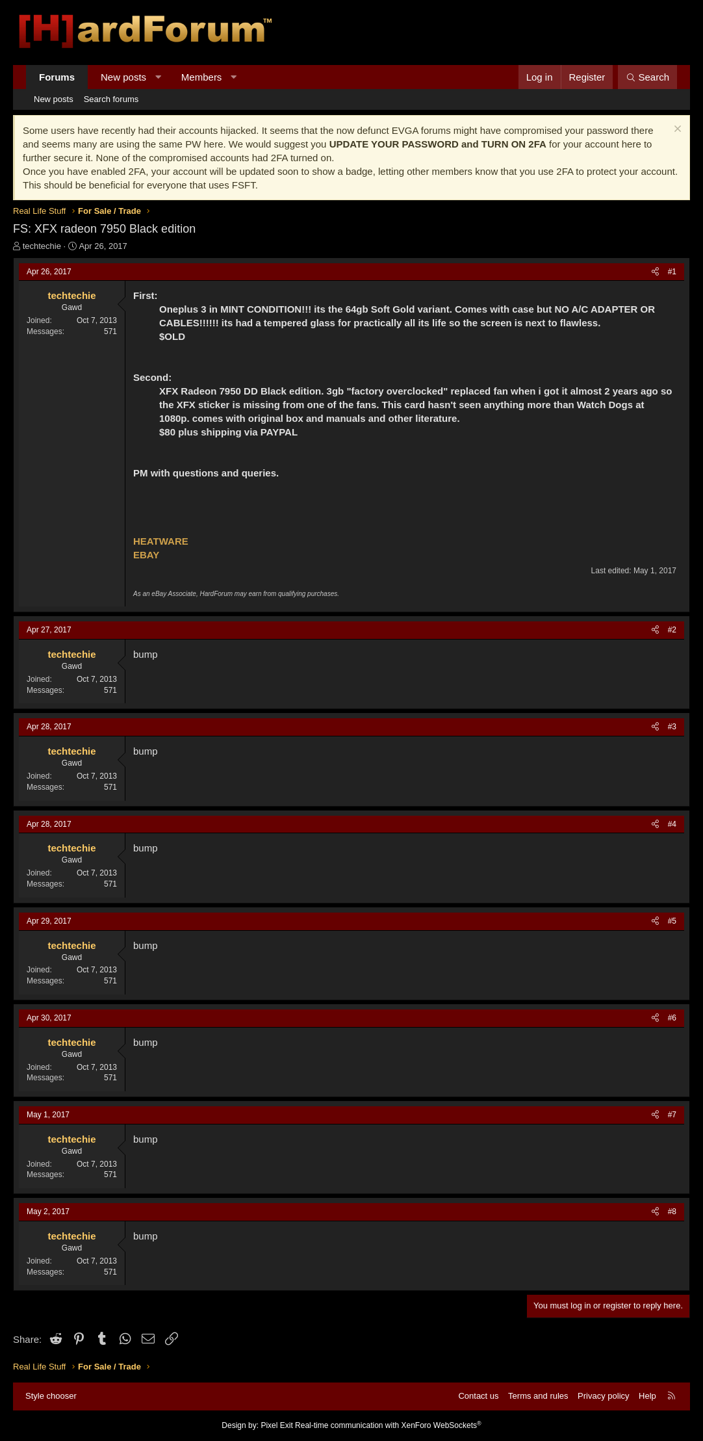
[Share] (655, 272)
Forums (57, 77)
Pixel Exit (276, 1425)
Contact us (478, 1396)
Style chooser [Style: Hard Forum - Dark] (51, 1396)
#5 (672, 921)
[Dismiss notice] (676, 130)
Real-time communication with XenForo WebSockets (388, 1425)
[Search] (647, 77)
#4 (672, 824)
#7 (672, 1114)
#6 (672, 1017)
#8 (672, 1211)
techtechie (42, 246)
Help (647, 1396)
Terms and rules (538, 1396)
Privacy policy (603, 1396)
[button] (158, 77)
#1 (672, 271)
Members (201, 77)
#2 (672, 629)
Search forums (111, 99)
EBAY (146, 554)
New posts (123, 77)
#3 (672, 726)
